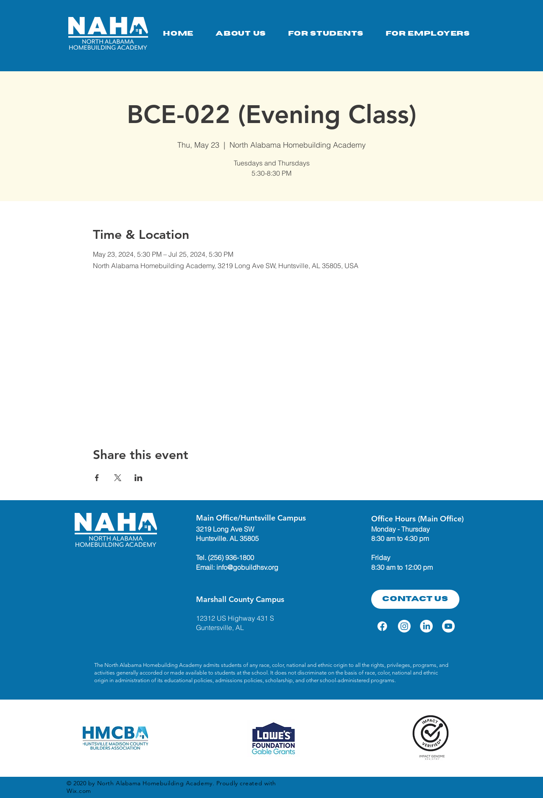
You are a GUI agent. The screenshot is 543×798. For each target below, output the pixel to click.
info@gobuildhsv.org (247, 567)
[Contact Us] (415, 599)
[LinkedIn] (426, 626)
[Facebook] (382, 626)
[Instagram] (404, 626)
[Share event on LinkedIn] (138, 477)
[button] (326, 33)
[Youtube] (448, 626)
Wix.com (79, 791)
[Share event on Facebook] (97, 477)
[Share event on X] (118, 477)
